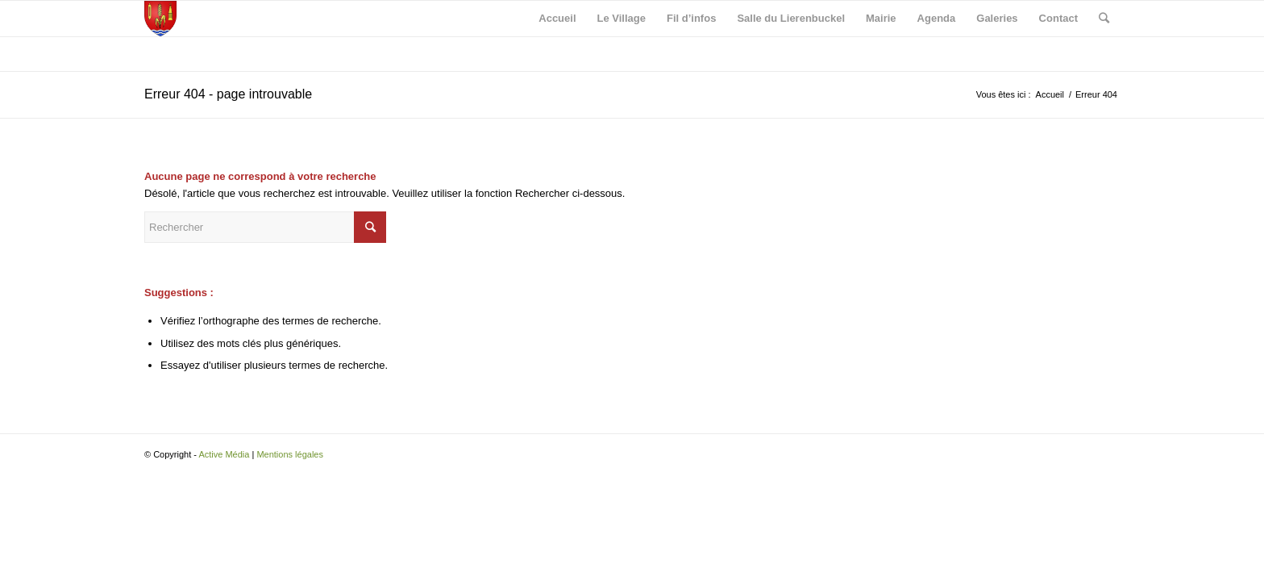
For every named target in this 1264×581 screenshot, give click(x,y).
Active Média (223, 454)
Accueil (1050, 94)
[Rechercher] (1104, 18)
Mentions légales (289, 454)
